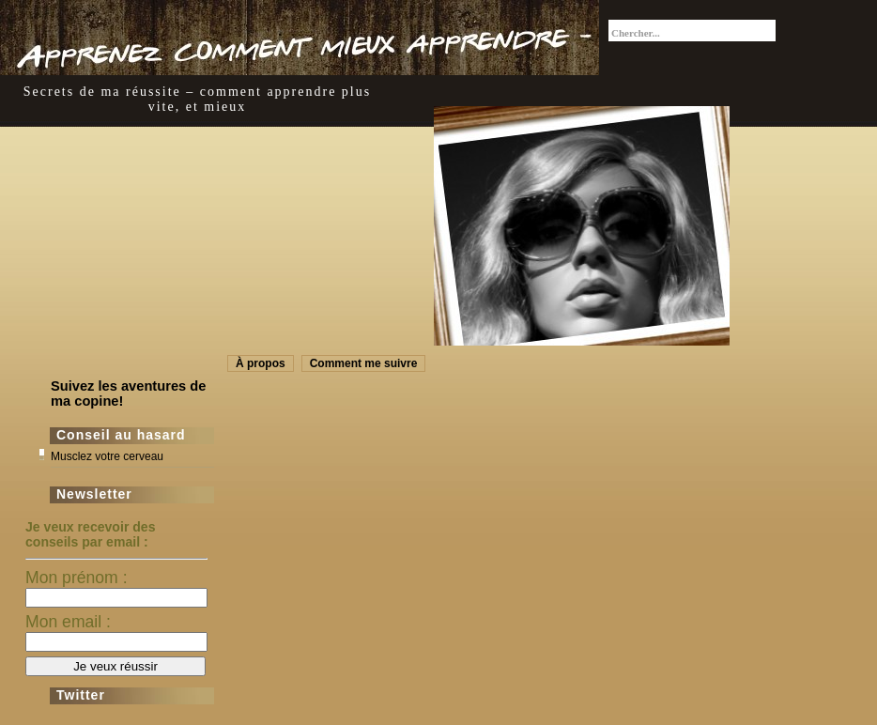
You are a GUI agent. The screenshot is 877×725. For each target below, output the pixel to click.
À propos (260, 363)
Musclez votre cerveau (107, 456)
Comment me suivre (364, 363)
